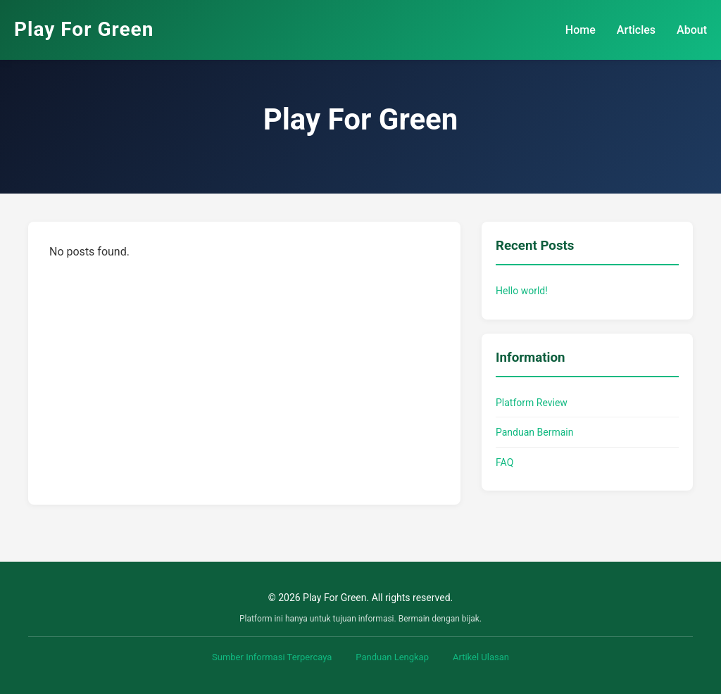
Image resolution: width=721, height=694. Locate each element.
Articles (636, 30)
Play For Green (83, 29)
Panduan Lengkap (392, 657)
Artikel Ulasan (481, 657)
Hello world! (522, 290)
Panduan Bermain (534, 432)
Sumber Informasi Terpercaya (272, 657)
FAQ (504, 462)
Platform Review (532, 402)
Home (580, 30)
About (692, 30)
